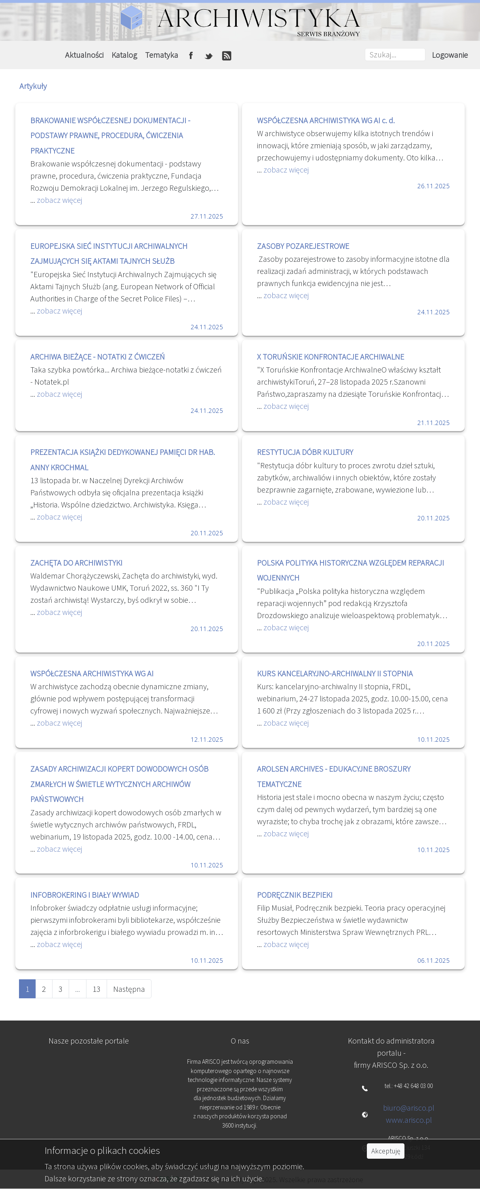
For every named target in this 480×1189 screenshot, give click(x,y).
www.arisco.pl (409, 1120)
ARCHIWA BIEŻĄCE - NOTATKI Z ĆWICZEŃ (97, 356)
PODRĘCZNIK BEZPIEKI (295, 895)
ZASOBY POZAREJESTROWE (303, 246)
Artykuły (33, 86)
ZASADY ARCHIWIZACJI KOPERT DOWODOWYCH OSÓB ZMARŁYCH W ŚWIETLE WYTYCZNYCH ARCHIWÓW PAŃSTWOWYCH (119, 784)
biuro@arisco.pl (408, 1108)
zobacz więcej (58, 200)
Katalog (124, 55)
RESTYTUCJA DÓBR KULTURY (305, 452)
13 (97, 989)
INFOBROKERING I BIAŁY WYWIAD (84, 895)
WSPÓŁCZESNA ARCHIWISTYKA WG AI (92, 673)
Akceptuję (385, 1151)
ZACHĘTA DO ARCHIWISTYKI (76, 563)
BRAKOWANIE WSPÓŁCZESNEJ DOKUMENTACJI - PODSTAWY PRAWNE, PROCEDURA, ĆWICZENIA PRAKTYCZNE (110, 135)
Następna (129, 989)
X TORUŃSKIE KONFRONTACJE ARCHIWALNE (330, 356)
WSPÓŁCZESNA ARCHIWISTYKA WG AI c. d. (326, 120)
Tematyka (161, 55)
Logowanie (450, 55)
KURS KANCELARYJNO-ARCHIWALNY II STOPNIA (335, 673)
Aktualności (84, 55)
